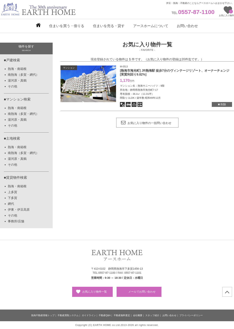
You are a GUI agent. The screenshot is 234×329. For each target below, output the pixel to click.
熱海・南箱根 (17, 68)
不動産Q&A (105, 315)
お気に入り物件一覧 (94, 291)
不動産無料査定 (122, 315)
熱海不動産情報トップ (43, 315)
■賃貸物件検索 (15, 177)
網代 (11, 203)
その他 (12, 86)
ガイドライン (89, 315)
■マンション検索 (17, 99)
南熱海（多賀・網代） (23, 74)
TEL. (192, 13)
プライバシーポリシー (191, 315)
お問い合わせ (169, 315)
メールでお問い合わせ (142, 291)
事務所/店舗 (16, 221)
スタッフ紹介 (152, 315)
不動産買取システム (68, 315)
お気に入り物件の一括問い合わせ (146, 123)
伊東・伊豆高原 (19, 209)
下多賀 (12, 198)
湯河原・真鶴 (17, 80)
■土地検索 (12, 138)
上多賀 (12, 192)
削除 (222, 104)
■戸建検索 (12, 60)
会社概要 (137, 315)
